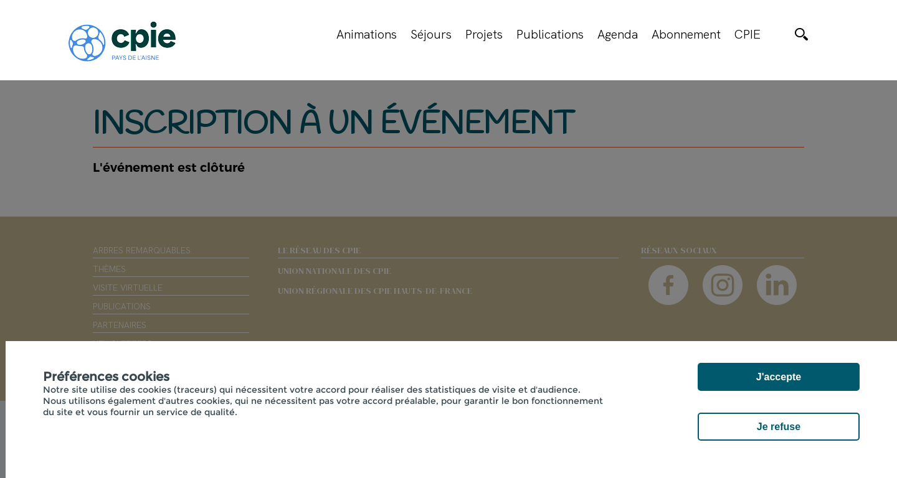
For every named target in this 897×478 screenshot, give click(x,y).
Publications (550, 34)
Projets (484, 34)
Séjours (431, 34)
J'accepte (778, 377)
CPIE (747, 34)
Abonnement (686, 34)
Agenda (617, 34)
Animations (366, 34)
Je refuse (778, 426)
